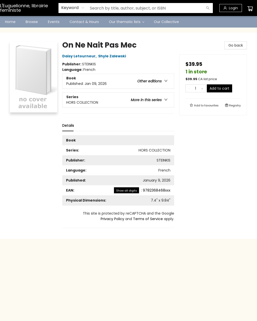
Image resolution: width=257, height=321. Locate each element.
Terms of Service (148, 218)
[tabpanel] (118, 181)
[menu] (128, 22)
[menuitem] (10, 22)
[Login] (230, 8)
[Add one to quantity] (202, 88)
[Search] (208, 8)
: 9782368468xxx (142, 190)
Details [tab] (68, 125)
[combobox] (72, 8)
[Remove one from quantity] (189, 88)
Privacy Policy (112, 218)
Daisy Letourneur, (80, 56)
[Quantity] (195, 88)
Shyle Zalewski (112, 56)
